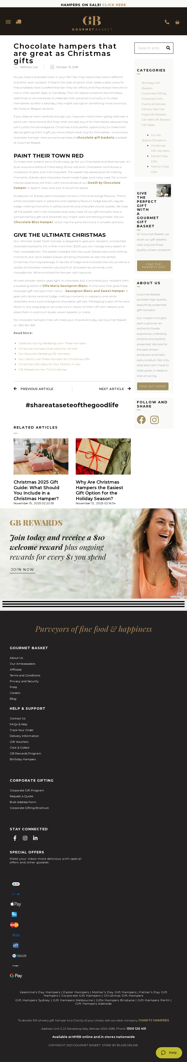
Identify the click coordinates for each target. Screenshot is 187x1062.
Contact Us (17, 718)
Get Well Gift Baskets (156, 119)
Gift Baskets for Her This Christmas (43, 369)
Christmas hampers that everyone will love (48, 348)
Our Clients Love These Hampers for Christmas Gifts (54, 359)
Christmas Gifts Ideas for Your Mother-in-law (49, 364)
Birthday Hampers (23, 759)
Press (13, 687)
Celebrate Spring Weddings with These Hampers (52, 343)
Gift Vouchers (19, 741)
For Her (156, 135)
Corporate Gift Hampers (81, 995)
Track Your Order (22, 730)
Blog (13, 698)
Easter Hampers (76, 992)
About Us (16, 658)
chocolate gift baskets (95, 137)
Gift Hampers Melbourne (73, 1000)
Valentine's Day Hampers (40, 992)
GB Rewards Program (25, 753)
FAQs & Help (18, 724)
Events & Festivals (154, 104)
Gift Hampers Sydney (32, 1000)
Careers (15, 693)
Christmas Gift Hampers (123, 995)
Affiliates (16, 669)
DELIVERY (18, 22)
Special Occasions (154, 140)
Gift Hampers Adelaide (93, 1003)
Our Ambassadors (22, 663)
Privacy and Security (24, 681)
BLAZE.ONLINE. (128, 1045)
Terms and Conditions (25, 675)
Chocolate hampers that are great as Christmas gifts (65, 53)
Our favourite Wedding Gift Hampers (44, 353)
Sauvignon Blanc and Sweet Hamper (95, 291)
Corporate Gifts (152, 98)
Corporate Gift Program (27, 790)
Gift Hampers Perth (154, 1000)
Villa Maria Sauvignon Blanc (65, 286)
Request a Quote (21, 796)
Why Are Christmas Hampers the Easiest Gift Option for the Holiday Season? (99, 490)
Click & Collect (19, 747)
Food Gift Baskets (154, 114)
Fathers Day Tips (153, 109)
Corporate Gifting (154, 93)
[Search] (168, 48)
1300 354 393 (167, 22)
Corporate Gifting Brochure (29, 808)
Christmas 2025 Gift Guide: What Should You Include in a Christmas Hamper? (36, 490)
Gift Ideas (148, 125)
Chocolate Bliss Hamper (33, 222)
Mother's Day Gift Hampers (114, 992)
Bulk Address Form (23, 802)
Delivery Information (24, 736)
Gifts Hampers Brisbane (115, 1000)
